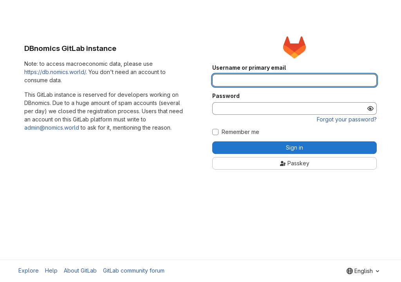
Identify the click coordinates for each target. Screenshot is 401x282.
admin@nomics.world (51, 127)
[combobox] (363, 271)
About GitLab (80, 270)
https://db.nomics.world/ (55, 72)
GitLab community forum (133, 270)
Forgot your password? (347, 119)
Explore (28, 270)
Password (226, 96)
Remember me (240, 132)
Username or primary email (249, 68)
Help (51, 270)
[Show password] (370, 108)
